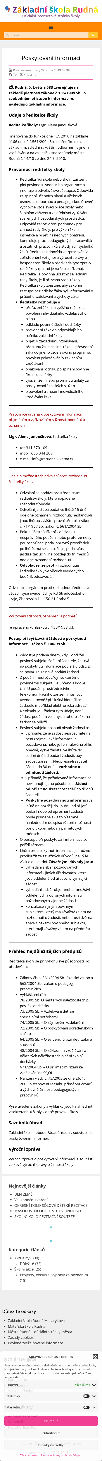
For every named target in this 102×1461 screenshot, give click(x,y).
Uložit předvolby (51, 1445)
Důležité (27, 1263)
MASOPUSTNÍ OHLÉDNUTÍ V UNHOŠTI (47, 1210)
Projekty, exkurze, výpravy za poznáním (54, 1274)
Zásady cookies (29, 1455)
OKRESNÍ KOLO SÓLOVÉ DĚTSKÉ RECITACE (51, 1205)
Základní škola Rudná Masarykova (36, 1320)
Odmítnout (51, 1433)
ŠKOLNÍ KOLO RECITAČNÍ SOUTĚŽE (44, 1216)
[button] (95, 1356)
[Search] (93, 35)
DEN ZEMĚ (23, 1194)
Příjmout (51, 1421)
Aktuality (22, 1257)
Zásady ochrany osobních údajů (60, 1455)
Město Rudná (19, 1331)
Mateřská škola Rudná (26, 1326)
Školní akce (24, 1269)
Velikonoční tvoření (31, 1199)
